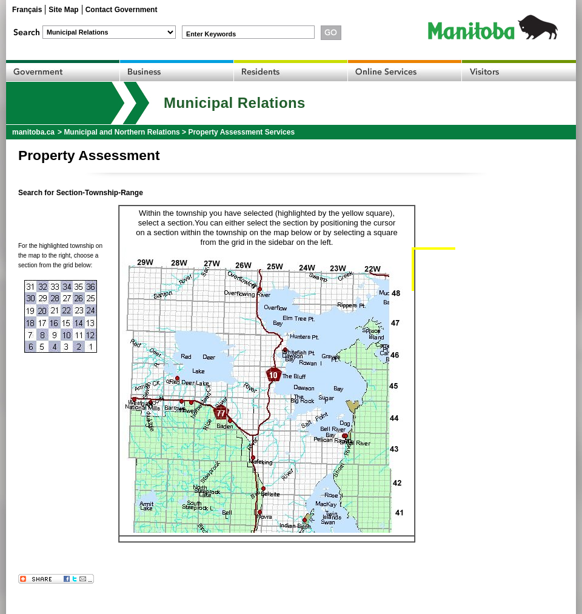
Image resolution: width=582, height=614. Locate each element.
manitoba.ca (33, 132)
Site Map (63, 9)
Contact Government (121, 9)
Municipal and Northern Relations (121, 132)
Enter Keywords (211, 34)
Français (27, 9)
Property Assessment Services (241, 132)
